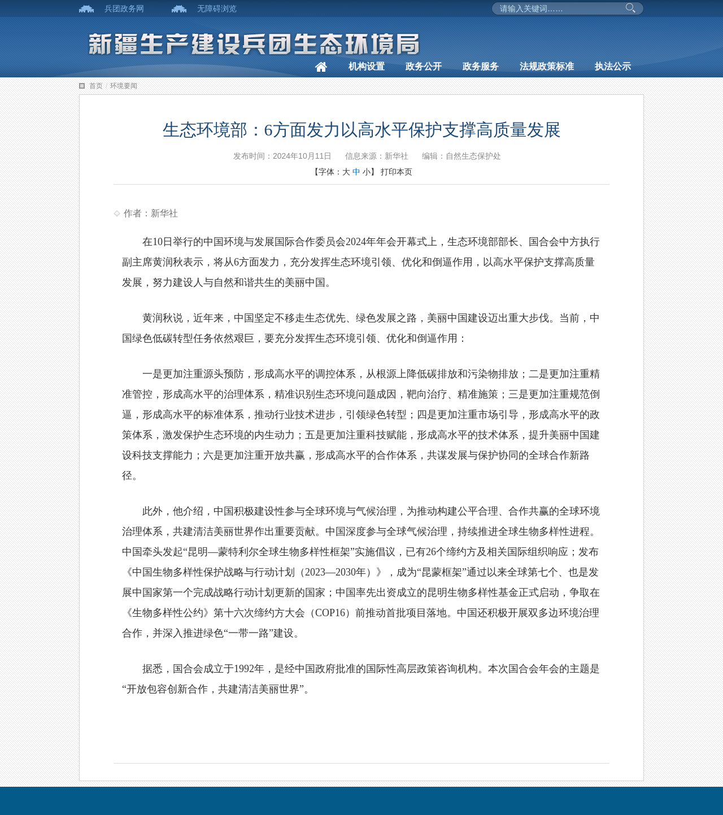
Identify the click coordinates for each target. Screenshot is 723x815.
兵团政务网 (124, 8)
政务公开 (424, 66)
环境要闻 (123, 86)
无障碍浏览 (217, 8)
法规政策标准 (547, 66)
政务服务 (481, 66)
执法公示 (613, 66)
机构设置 (367, 66)
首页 (96, 86)
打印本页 (396, 171)
